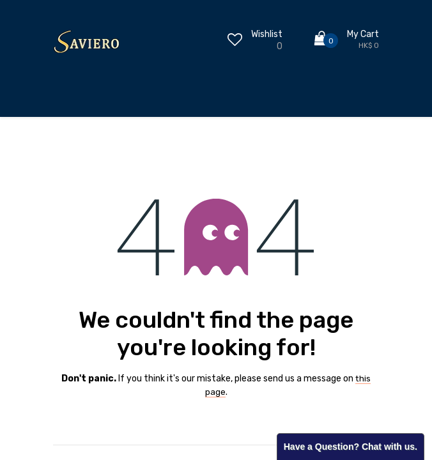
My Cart (363, 34)
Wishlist (266, 34)
